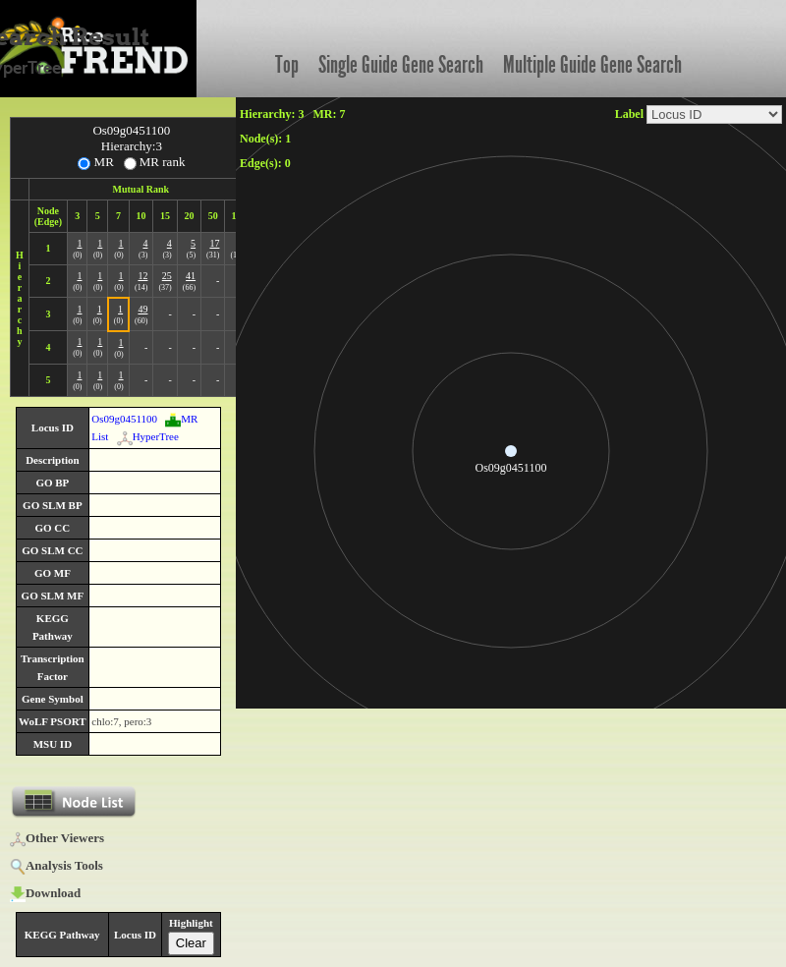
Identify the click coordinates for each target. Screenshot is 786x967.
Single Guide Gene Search (400, 65)
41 (191, 275)
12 (142, 275)
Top (287, 65)
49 (142, 309)
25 (167, 275)
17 (214, 243)
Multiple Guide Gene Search (592, 65)
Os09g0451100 (124, 419)
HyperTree (148, 436)
